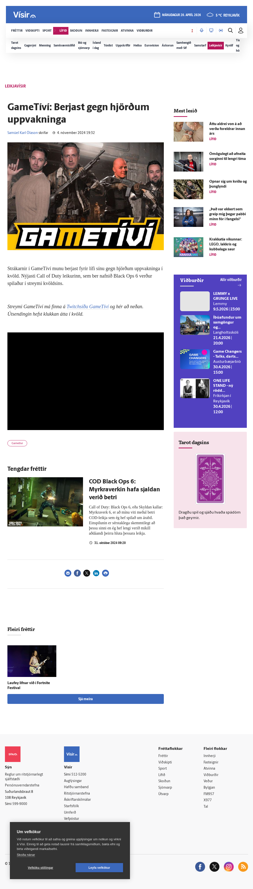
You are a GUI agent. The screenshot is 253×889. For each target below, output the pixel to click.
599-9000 (19, 804)
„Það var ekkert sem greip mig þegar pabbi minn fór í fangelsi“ (227, 214)
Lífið (161, 775)
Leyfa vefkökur (99, 867)
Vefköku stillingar (40, 867)
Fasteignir (211, 762)
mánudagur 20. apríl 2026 (181, 15)
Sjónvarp (165, 788)
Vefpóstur (71, 819)
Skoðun (164, 781)
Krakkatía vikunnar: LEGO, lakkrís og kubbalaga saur (225, 244)
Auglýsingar (73, 781)
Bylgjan (209, 788)
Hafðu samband (76, 787)
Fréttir (163, 756)
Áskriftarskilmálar (77, 800)
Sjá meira (85, 699)
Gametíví (17, 443)
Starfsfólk (71, 806)
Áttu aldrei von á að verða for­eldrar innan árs (227, 129)
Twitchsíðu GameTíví (88, 306)
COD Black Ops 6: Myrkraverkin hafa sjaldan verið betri (124, 490)
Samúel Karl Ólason (22, 133)
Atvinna (209, 769)
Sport (162, 769)
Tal (206, 807)
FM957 (209, 794)
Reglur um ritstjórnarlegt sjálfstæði (24, 777)
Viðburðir (211, 775)
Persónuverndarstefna (22, 785)
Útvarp (163, 794)
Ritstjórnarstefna (77, 794)
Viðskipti (165, 762)
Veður (208, 781)
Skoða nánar (26, 855)
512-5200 (78, 775)
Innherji (210, 756)
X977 (208, 800)
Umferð (70, 813)
